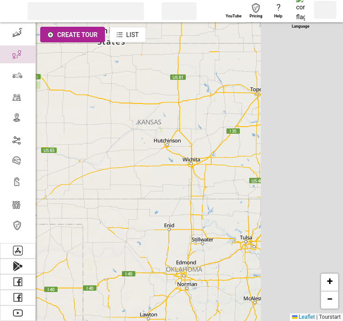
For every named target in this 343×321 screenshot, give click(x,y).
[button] (11, 11)
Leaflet (303, 317)
